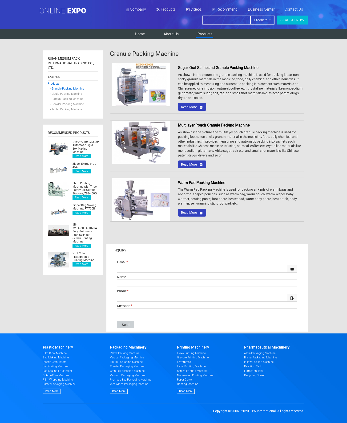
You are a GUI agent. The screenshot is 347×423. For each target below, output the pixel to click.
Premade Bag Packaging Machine (130, 379)
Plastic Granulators (54, 362)
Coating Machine (187, 384)
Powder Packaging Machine (127, 366)
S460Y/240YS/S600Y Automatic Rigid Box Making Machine (85, 147)
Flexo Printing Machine (191, 353)
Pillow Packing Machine (124, 353)
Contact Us (294, 9)
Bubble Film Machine (56, 375)
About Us (171, 34)
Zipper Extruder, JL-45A (85, 165)
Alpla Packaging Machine (259, 353)
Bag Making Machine (56, 357)
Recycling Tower (254, 375)
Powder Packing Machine (68, 104)
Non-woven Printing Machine (195, 375)
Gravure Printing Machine (193, 357)
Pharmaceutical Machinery (267, 347)
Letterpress (184, 362)
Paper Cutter (185, 379)
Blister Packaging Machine (59, 384)
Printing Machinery (193, 347)
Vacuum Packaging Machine (127, 375)
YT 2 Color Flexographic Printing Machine (83, 257)
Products (205, 34)
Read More (81, 156)
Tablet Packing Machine (67, 109)
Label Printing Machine (191, 366)
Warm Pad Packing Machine (201, 183)
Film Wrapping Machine (58, 379)
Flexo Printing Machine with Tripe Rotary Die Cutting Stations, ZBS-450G (85, 188)
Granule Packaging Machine (127, 371)
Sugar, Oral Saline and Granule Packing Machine (218, 68)
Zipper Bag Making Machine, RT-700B (84, 207)
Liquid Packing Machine (67, 93)
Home (140, 34)
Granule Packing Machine (68, 88)
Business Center (261, 9)
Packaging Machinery (128, 347)
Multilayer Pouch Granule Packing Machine (214, 125)
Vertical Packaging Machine (127, 357)
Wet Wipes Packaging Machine (129, 384)
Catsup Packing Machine (67, 99)
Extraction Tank (253, 371)
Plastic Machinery (58, 347)
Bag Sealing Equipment (57, 371)
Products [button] (261, 20)
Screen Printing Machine (192, 371)
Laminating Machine (55, 366)
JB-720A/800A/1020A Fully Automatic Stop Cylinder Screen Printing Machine (85, 233)
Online (62, 10)
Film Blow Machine (55, 353)
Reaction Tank (253, 366)
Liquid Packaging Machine (126, 362)
